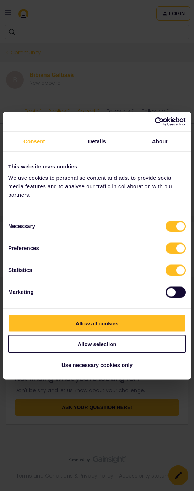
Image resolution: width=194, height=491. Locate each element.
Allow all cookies (97, 323)
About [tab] (160, 141)
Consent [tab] (34, 141)
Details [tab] (97, 141)
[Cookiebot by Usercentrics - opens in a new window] (155, 121)
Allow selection (96, 344)
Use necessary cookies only (97, 365)
